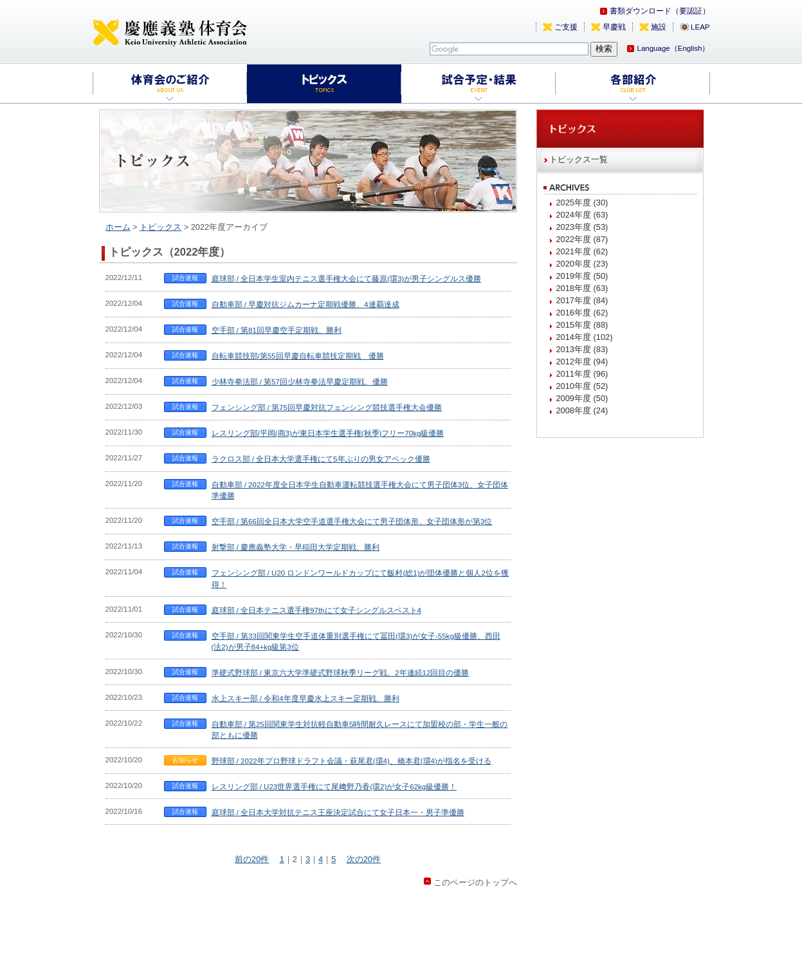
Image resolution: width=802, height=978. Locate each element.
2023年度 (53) (582, 227)
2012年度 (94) (582, 361)
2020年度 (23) (582, 263)
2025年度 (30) (582, 202)
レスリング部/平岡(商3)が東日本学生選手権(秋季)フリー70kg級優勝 (328, 433)
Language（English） (673, 48)
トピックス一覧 (578, 159)
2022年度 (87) (582, 239)
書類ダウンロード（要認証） (660, 11)
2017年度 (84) (582, 300)
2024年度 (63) (582, 215)
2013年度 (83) (582, 349)
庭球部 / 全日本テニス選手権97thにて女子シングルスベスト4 (316, 610)
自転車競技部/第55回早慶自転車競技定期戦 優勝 (298, 356)
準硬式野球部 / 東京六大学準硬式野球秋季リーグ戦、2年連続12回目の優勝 (340, 673)
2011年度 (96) (582, 374)
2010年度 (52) (582, 386)
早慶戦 (614, 27)
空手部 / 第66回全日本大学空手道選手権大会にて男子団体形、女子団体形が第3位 (352, 521)
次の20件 (364, 859)
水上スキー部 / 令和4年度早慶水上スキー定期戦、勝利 (305, 698)
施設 (658, 27)
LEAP (700, 27)
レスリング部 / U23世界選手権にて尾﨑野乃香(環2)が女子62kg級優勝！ (334, 787)
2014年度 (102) (584, 337)
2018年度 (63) (582, 288)
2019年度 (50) (582, 276)
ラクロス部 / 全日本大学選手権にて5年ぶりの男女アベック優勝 (321, 459)
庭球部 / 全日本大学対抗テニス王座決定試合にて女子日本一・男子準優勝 (338, 812)
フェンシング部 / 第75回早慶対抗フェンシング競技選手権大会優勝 (327, 407)
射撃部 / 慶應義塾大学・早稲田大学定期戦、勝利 (296, 547)
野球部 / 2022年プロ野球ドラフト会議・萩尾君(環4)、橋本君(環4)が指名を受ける (351, 761)
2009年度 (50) (582, 398)
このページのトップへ (475, 882)
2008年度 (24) (582, 410)
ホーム (118, 227)
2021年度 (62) (582, 251)
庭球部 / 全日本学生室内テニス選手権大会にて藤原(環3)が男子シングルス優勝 (347, 279)
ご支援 (566, 27)
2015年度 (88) (582, 325)
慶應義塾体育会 (170, 32)
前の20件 (252, 859)
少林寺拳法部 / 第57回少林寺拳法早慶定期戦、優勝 (300, 382)
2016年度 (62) (582, 312)
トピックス (160, 227)
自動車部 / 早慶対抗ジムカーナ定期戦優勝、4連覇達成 (305, 304)
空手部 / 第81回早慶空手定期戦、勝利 (277, 330)
